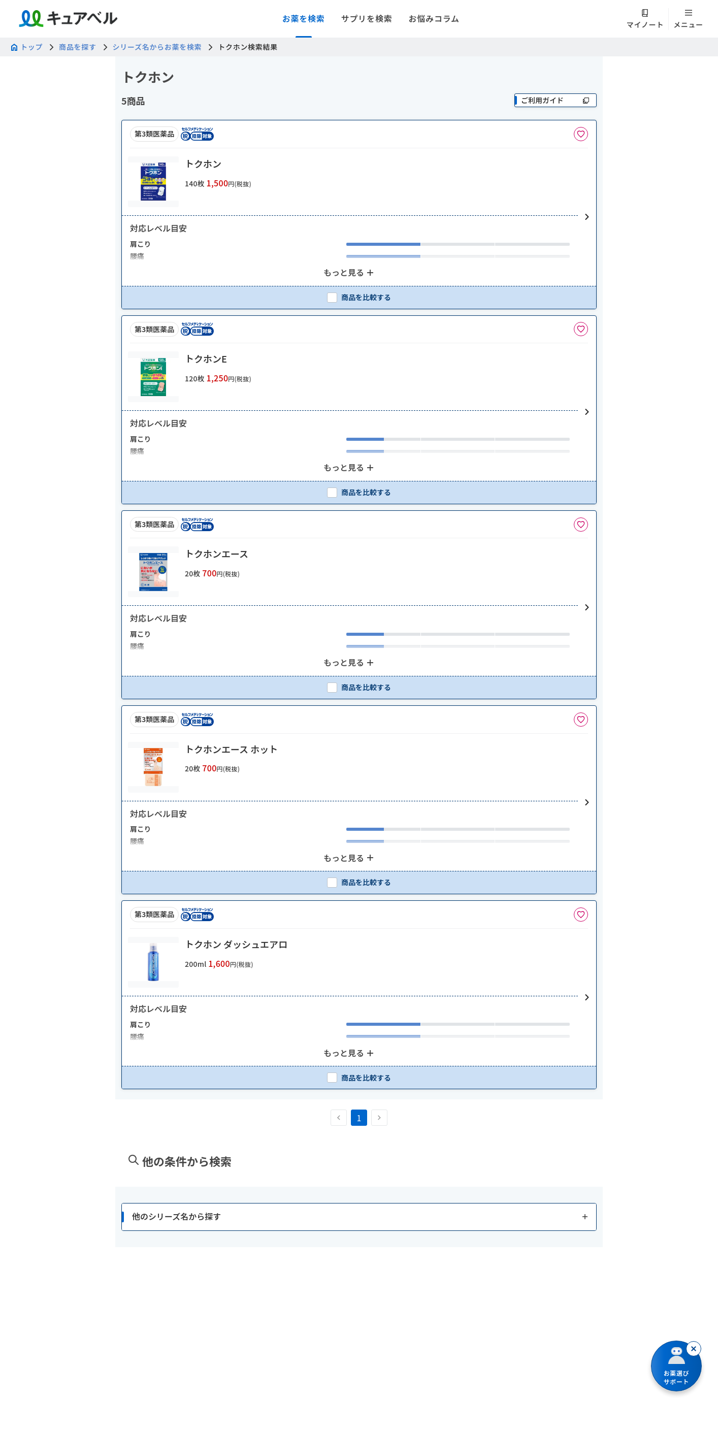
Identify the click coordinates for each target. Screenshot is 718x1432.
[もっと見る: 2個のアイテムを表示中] (349, 273)
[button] (359, 217)
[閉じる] (693, 1348)
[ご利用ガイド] (555, 100)
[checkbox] (359, 297)
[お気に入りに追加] (581, 134)
